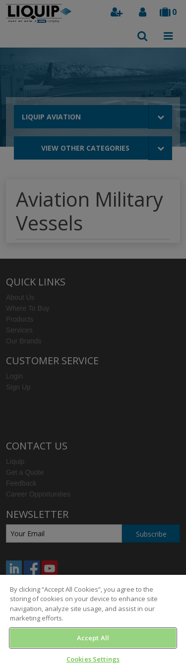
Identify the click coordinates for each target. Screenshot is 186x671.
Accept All (93, 637)
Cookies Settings (93, 659)
